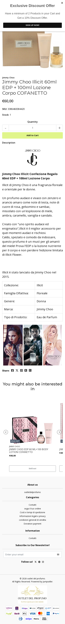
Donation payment (32, 523)
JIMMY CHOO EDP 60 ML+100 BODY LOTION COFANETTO (28, 450)
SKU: (4, 109)
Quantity (32, 121)
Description (8, 142)
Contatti (32, 504)
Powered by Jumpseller (42, 581)
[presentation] (6, 432)
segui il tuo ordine (32, 508)
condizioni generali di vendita (32, 520)
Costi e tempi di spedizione (32, 512)
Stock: (5, 114)
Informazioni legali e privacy (32, 516)
